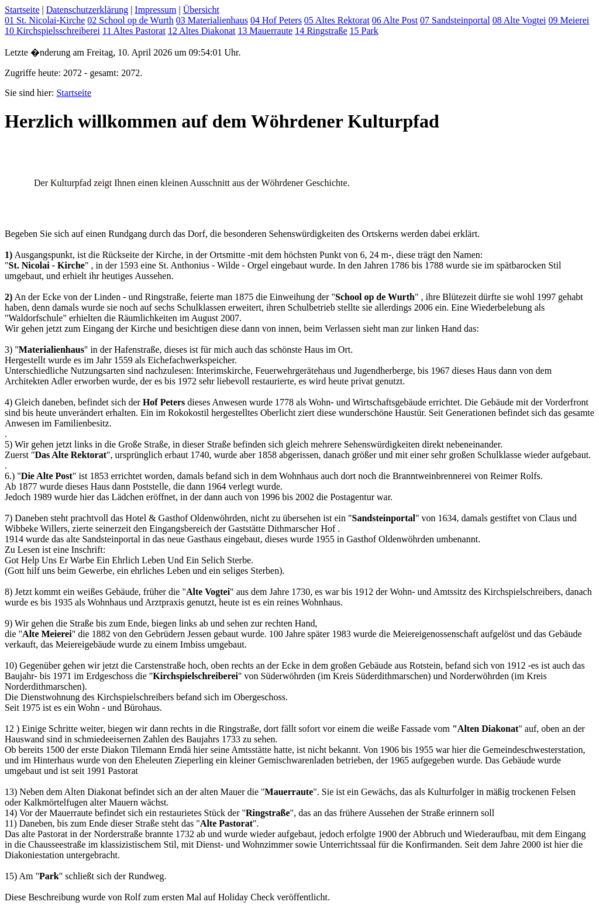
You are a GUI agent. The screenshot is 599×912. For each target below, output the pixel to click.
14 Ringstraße (321, 31)
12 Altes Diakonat (202, 31)
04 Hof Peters (276, 20)
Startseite (22, 10)
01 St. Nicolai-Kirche (45, 20)
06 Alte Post (395, 20)
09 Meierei (568, 20)
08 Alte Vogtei (519, 20)
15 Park (364, 31)
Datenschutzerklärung (87, 10)
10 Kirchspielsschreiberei (52, 31)
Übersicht (201, 10)
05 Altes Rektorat (337, 20)
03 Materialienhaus (212, 20)
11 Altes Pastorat (134, 31)
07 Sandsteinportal (455, 20)
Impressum (155, 10)
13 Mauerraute (264, 31)
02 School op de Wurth (130, 20)
